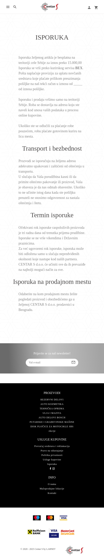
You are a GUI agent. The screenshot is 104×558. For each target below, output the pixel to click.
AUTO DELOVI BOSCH (52, 417)
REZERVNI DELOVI (52, 399)
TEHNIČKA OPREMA (52, 408)
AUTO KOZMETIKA (51, 404)
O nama (52, 484)
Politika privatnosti (52, 455)
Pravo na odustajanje (52, 450)
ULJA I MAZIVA (52, 413)
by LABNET (49, 549)
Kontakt (52, 493)
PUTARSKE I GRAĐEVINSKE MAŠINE (52, 422)
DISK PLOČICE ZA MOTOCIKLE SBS (51, 426)
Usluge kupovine (52, 459)
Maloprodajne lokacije (52, 488)
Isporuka (52, 464)
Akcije (52, 431)
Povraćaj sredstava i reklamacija (52, 446)
